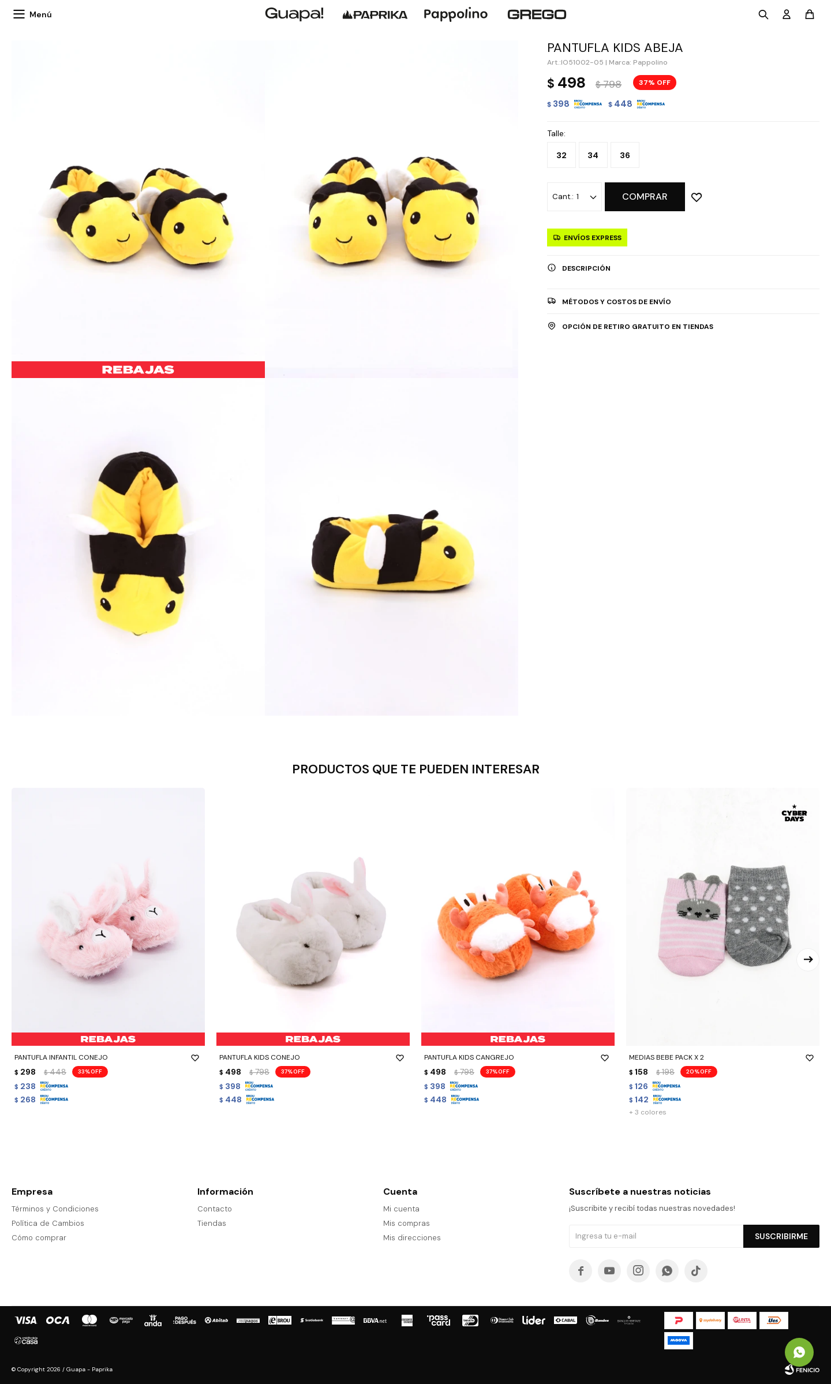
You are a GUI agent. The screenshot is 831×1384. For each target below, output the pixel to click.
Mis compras (406, 1223)
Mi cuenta (401, 1209)
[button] (807, 959)
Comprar (645, 196)
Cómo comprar (39, 1238)
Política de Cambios (48, 1223)
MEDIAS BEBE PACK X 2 (723, 1057)
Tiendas (211, 1223)
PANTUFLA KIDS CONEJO (313, 1057)
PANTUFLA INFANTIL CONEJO (108, 1057)
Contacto (214, 1209)
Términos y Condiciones (55, 1209)
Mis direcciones (412, 1238)
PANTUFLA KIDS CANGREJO (518, 1057)
